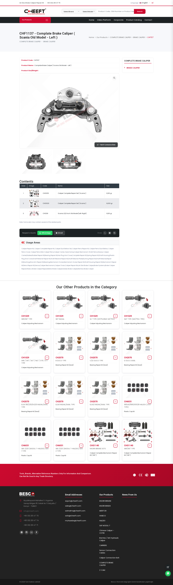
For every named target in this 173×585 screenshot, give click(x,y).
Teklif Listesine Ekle (106, 145)
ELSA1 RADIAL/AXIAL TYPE (65, 404)
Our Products (102, 37)
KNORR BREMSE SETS (98, 449)
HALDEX (102, 520)
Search (139, 11)
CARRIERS (103, 545)
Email (59, 233)
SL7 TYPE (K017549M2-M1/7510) (102, 319)
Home (91, 20)
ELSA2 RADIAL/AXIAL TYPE (99, 404)
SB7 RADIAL (60, 319)
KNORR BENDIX (105, 506)
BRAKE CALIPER (49, 41)
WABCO (102, 516)
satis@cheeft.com (73, 516)
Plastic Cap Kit (129, 411)
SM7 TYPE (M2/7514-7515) (134, 319)
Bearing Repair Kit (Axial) (65, 365)
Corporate (119, 20)
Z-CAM (102, 570)
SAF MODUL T (104, 525)
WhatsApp (45, 233)
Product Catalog (134, 20)
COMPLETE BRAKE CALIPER (29, 41)
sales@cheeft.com (73, 506)
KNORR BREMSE (105, 501)
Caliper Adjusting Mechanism (32, 323)
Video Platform (104, 20)
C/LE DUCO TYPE (96, 361)
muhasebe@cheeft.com (75, 520)
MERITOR (102, 511)
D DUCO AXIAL (129, 361)
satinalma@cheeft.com (75, 511)
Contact (148, 20)
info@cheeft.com (31, 511)
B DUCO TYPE (61, 361)
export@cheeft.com (73, 501)
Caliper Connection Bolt (109, 558)
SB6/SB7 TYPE (26, 319)
